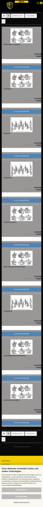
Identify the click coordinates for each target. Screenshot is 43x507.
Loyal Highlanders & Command (14, 356)
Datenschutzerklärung (14, 485)
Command (7, 89)
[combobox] (18, 16)
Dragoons (6, 133)
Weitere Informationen (21, 502)
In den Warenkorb (21, 67)
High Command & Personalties (14, 267)
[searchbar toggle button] (38, 3)
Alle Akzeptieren (21, 490)
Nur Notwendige (21, 497)
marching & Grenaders (11, 400)
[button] (4, 16)
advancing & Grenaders (11, 44)
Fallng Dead (7, 178)
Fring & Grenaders (9, 222)
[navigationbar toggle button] (21, 2)
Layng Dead (7, 311)
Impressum (6, 464)
